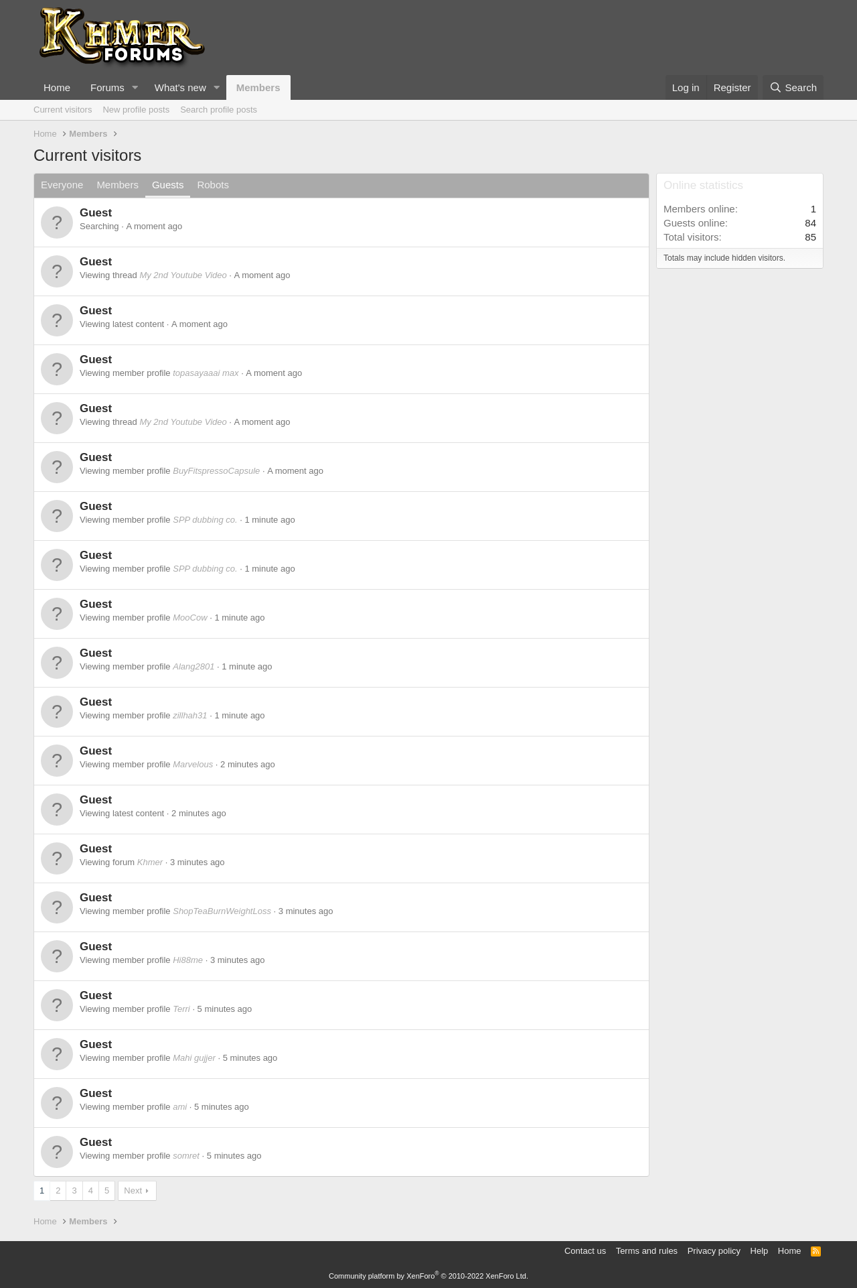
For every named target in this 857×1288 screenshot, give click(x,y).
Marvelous (193, 764)
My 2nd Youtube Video (182, 275)
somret (186, 1156)
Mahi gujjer (194, 1058)
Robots (213, 184)
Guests (168, 184)
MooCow (190, 618)
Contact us (585, 1251)
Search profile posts (218, 110)
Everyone (62, 184)
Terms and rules (647, 1251)
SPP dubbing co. (205, 520)
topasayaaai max (205, 373)
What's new (180, 87)
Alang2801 (193, 666)
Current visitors (62, 110)
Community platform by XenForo (428, 1276)
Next (133, 1190)
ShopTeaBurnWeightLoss (222, 911)
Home (57, 87)
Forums (107, 87)
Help (760, 1251)
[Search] (793, 87)
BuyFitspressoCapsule (216, 471)
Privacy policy (714, 1251)
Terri (181, 1009)
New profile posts (135, 110)
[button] (135, 87)
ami (180, 1107)
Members (258, 87)
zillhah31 (190, 715)
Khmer (150, 862)
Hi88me (188, 960)
